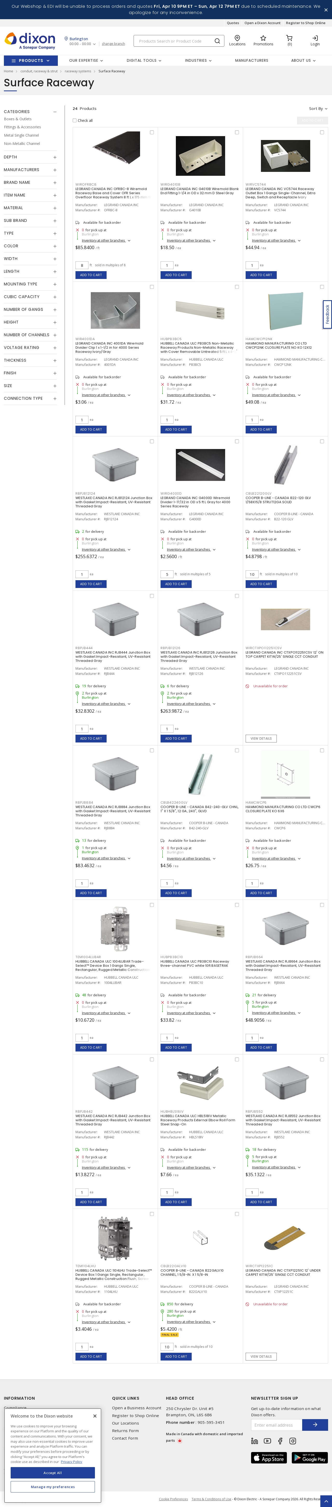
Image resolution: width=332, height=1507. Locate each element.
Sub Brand (15, 220)
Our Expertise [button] (83, 60)
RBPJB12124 (85, 493)
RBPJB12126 (171, 648)
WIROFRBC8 (86, 184)
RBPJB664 (254, 957)
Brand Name (17, 182)
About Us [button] (301, 60)
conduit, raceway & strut (39, 71)
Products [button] (31, 60)
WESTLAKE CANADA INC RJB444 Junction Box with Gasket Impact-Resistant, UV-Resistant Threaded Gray (113, 656)
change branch (113, 44)
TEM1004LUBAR (88, 957)
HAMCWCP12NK (259, 339)
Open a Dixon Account (263, 22)
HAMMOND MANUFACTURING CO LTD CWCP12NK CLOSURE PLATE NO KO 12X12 (279, 345)
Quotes (233, 22)
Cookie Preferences (173, 1499)
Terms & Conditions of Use (211, 1499)
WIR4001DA (85, 339)
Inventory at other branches (104, 240)
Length (11, 271)
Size (8, 385)
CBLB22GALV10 (173, 1266)
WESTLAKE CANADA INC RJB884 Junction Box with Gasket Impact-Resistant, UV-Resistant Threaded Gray (113, 811)
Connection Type (23, 398)
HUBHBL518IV (172, 1111)
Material (13, 208)
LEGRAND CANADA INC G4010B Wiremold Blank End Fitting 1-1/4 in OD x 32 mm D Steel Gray (200, 191)
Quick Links (126, 1398)
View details (261, 738)
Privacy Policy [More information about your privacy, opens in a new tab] (71, 1461)
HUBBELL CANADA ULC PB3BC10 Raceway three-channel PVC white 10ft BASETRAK (195, 963)
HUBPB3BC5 (171, 339)
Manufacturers (251, 60)
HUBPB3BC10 (172, 957)
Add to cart (91, 275)
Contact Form (125, 1438)
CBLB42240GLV (174, 802)
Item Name (14, 195)
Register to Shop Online (306, 22)
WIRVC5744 (256, 184)
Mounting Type (20, 284)
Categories (17, 111)
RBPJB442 (84, 1111)
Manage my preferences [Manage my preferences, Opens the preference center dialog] (53, 1486)
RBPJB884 (84, 802)
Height (11, 322)
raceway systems (78, 71)
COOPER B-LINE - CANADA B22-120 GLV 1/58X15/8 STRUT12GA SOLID (278, 500)
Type (9, 233)
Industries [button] (196, 60)
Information (19, 1398)
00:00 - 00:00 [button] (80, 44)
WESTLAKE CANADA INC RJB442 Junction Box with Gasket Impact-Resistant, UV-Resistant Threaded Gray (113, 1120)
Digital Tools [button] (142, 60)
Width (11, 258)
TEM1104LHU (85, 1266)
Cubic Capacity (22, 296)
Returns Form (125, 1430)
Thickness (15, 360)
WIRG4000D (171, 493)
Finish (10, 373)
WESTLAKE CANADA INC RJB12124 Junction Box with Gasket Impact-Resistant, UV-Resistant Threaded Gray (113, 502)
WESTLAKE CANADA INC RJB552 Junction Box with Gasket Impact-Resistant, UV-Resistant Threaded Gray (283, 1120)
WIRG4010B (171, 184)
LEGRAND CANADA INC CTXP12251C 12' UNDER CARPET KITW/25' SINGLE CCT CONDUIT (283, 1272)
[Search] (179, 41)
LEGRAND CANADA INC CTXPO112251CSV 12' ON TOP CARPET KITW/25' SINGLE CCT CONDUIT (284, 654)
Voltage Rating (21, 347)
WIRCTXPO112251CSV (264, 648)
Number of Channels (27, 335)
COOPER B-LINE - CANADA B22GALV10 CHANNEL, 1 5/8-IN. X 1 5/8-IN (192, 1272)
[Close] (95, 1416)
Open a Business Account (137, 1407)
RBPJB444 (84, 648)
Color (11, 246)
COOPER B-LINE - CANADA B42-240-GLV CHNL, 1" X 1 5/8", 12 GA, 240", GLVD (200, 809)
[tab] (30, 112)
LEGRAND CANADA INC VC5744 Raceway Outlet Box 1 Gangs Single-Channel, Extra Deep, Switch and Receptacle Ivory (280, 193)
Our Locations (125, 1423)
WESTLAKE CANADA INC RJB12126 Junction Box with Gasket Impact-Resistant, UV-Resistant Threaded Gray (199, 656)
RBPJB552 (254, 1111)
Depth (10, 157)
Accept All (53, 1472)
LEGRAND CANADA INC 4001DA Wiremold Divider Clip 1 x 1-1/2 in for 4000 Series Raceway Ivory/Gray (109, 347)
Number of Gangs (23, 309)
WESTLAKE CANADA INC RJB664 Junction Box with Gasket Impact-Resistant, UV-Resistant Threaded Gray (283, 965)
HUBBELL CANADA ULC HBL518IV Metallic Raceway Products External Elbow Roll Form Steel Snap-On (198, 1120)
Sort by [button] (316, 108)
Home (8, 71)
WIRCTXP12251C (259, 1266)
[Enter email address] (277, 1425)
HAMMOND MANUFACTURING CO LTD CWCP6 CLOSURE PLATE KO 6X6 (283, 809)
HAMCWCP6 (256, 802)
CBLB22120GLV (259, 493)
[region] (52, 1455)
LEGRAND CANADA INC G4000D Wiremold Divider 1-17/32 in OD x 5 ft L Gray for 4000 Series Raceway (195, 502)
